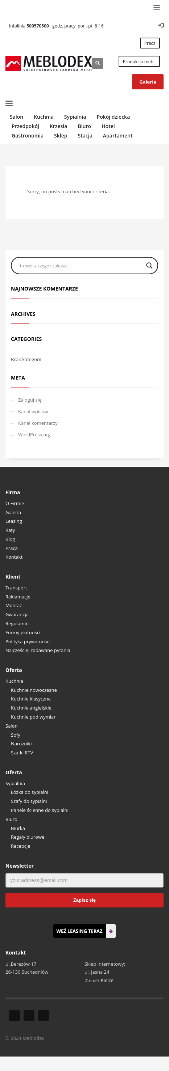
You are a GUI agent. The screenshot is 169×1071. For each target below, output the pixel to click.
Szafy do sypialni (29, 801)
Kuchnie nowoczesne (34, 690)
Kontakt (13, 557)
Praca (11, 548)
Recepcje (20, 846)
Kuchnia (14, 681)
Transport (16, 587)
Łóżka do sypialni (29, 792)
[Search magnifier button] (149, 266)
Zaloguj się (29, 400)
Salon (11, 726)
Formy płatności (22, 632)
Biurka (18, 828)
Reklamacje (17, 596)
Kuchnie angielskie (31, 707)
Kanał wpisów (33, 411)
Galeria (13, 512)
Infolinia (29, 26)
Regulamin (17, 623)
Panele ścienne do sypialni (40, 810)
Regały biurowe (28, 837)
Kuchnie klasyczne (31, 698)
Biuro (11, 819)
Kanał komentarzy (38, 423)
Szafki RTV (22, 752)
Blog (10, 539)
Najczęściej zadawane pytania (37, 650)
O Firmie (14, 503)
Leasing (13, 521)
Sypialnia (15, 783)
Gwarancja (17, 614)
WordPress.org (34, 434)
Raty (10, 530)
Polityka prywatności (27, 641)
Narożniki (21, 743)
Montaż (13, 605)
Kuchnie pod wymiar (33, 717)
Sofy (15, 735)
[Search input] (81, 266)
